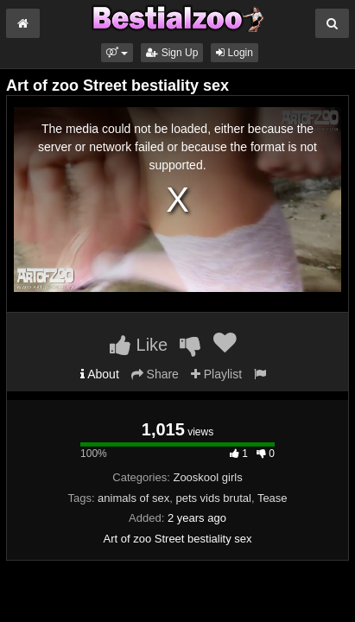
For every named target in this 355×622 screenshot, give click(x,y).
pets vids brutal (212, 498)
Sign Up (172, 53)
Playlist (216, 374)
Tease (272, 498)
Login (234, 53)
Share (155, 374)
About (99, 374)
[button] (117, 52)
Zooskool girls (207, 477)
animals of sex (133, 498)
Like (139, 344)
